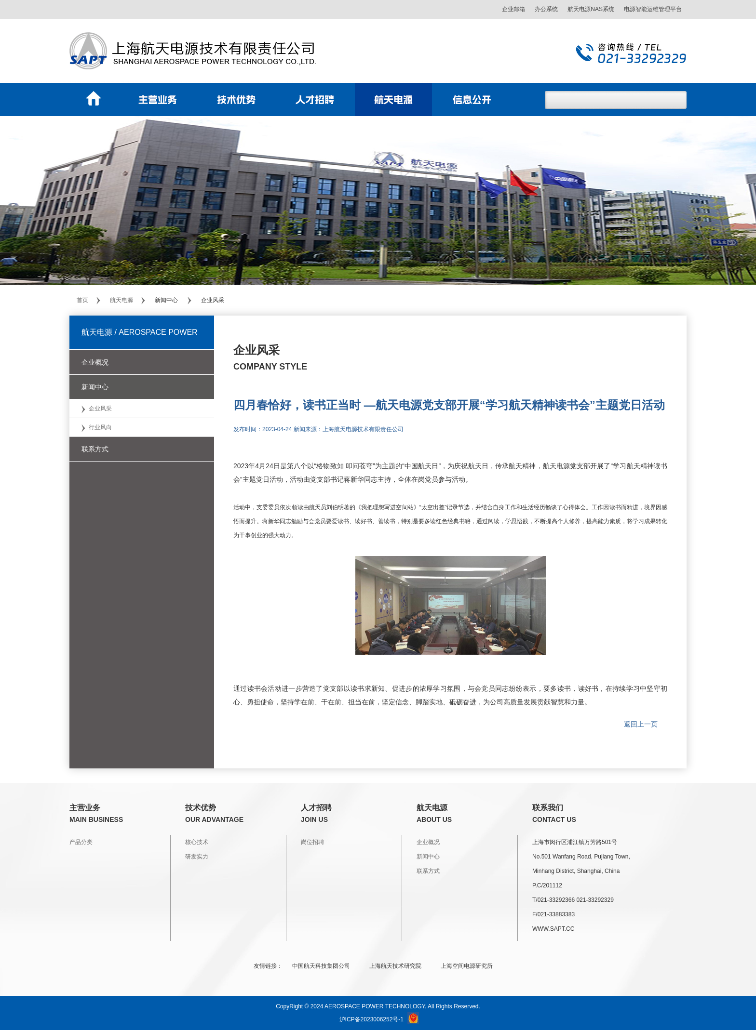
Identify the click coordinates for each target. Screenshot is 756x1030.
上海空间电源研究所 (467, 966)
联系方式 (428, 871)
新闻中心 (428, 856)
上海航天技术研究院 (395, 966)
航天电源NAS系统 (590, 9)
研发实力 (196, 856)
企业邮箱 (513, 9)
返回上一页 (641, 724)
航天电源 (121, 300)
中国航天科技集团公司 (321, 966)
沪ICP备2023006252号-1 (371, 1019)
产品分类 (81, 842)
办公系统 (546, 9)
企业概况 (428, 842)
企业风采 (100, 408)
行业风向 (100, 427)
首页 (82, 300)
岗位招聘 (312, 842)
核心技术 (196, 842)
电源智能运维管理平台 (653, 9)
